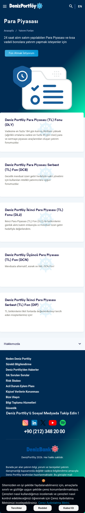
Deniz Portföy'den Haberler (22, 369)
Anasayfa (9, 30)
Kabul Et (68, 508)
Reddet (42, 508)
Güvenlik (11, 408)
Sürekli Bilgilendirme (18, 364)
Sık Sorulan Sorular (17, 375)
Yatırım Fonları (26, 30)
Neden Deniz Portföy (18, 358)
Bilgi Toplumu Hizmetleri (21, 402)
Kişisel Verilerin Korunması (22, 391)
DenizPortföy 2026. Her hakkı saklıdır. (42, 457)
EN (80, 6)
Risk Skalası (13, 380)
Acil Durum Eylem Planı (20, 386)
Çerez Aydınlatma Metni (53, 503)
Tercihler (16, 508)
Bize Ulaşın (12, 397)
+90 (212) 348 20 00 (44, 431)
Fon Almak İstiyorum (21, 53)
